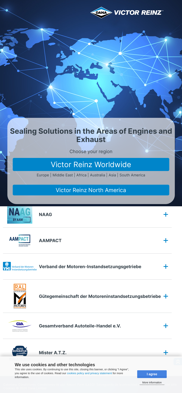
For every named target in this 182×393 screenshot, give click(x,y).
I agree (152, 374)
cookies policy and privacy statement (89, 373)
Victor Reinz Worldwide (91, 164)
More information (152, 382)
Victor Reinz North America (91, 190)
